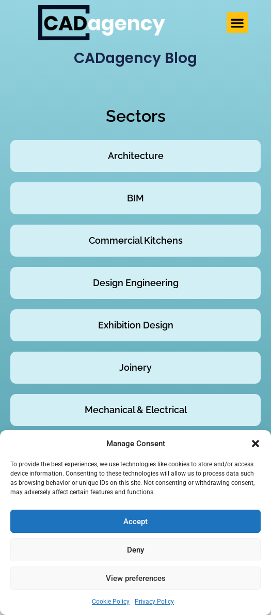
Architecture (136, 155)
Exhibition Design (135, 325)
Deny (135, 550)
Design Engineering (136, 282)
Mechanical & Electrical (136, 409)
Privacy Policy (154, 601)
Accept (135, 521)
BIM (135, 198)
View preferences (136, 578)
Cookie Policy (111, 601)
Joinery (135, 367)
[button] (255, 443)
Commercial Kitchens (136, 240)
